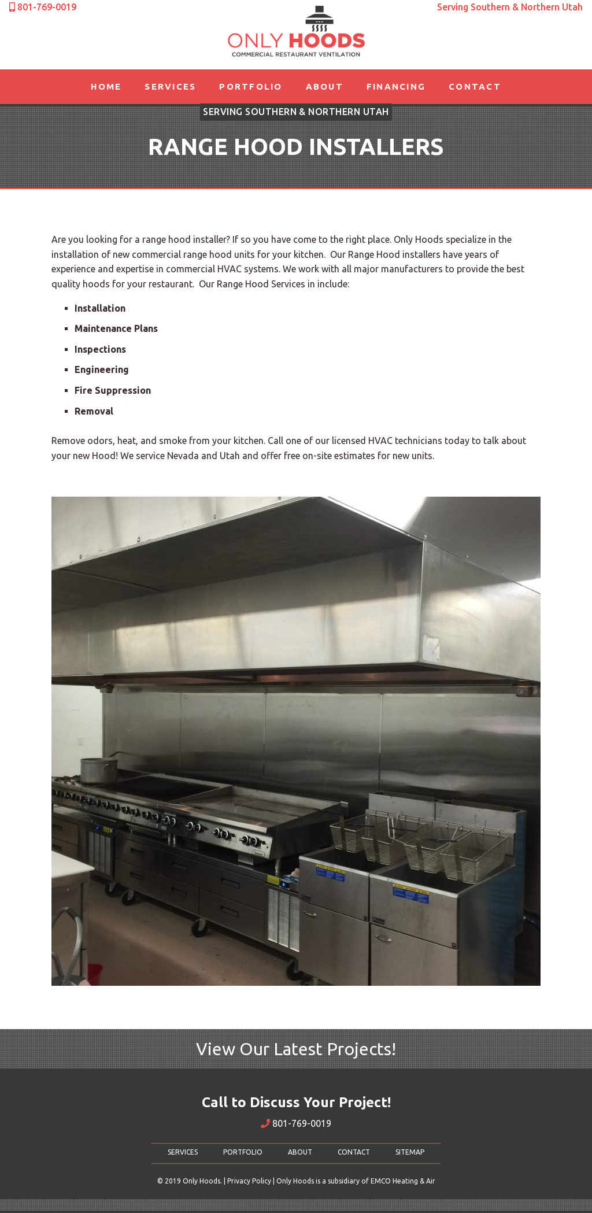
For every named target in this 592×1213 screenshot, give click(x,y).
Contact (475, 86)
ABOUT (300, 1152)
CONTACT (354, 1152)
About (324, 86)
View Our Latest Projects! (296, 1049)
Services (170, 86)
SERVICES (183, 1152)
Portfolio (250, 86)
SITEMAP (409, 1152)
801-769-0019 (296, 1123)
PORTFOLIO (242, 1152)
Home (106, 86)
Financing (396, 86)
